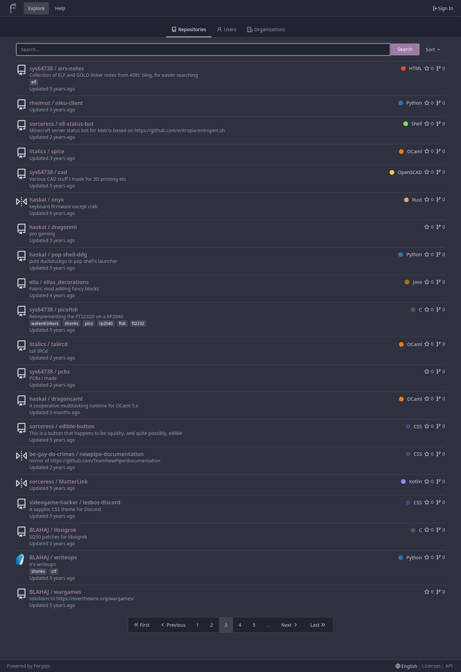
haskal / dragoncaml (56, 398)
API (449, 666)
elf (34, 82)
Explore (36, 8)
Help (60, 8)
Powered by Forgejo (28, 666)
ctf (53, 571)
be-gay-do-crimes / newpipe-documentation (87, 454)
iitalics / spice (47, 151)
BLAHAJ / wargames (55, 592)
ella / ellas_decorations (59, 282)
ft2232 (138, 323)
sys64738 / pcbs (50, 371)
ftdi (122, 323)
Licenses (431, 666)
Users (226, 29)
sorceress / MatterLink (59, 481)
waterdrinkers (45, 323)
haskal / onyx (47, 199)
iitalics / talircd (49, 344)
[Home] (12, 8)
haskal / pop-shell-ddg (58, 254)
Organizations (266, 29)
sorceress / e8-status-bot (62, 123)
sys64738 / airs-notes (57, 68)
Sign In (443, 8)
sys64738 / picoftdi (54, 309)
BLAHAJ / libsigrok (53, 529)
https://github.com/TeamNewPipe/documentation (105, 460)
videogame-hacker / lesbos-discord (75, 502)
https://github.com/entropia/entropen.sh (179, 130)
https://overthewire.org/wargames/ (95, 598)
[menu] (433, 49)
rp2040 (106, 323)
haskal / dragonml (53, 227)
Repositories (188, 29)
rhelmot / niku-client (56, 103)
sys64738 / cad (48, 172)
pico (89, 323)
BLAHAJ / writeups (53, 557)
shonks (71, 323)
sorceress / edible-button (62, 426)
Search (405, 49)
